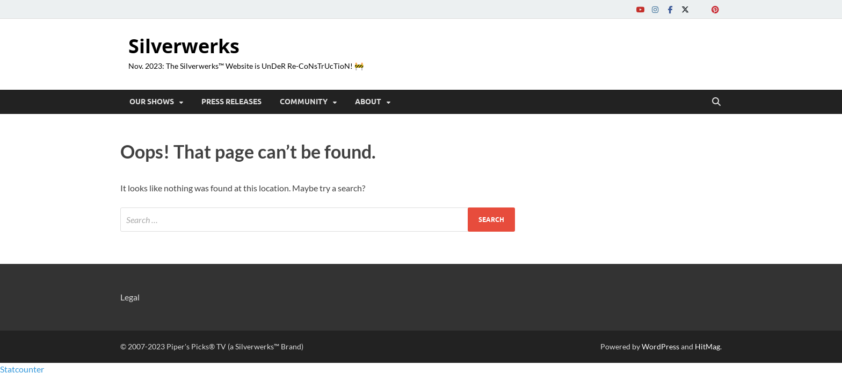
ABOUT (368, 101)
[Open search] (716, 102)
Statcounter (22, 369)
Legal (130, 297)
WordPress (660, 346)
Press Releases (231, 101)
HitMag (707, 346)
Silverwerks (183, 46)
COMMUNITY (304, 101)
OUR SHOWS (151, 101)
